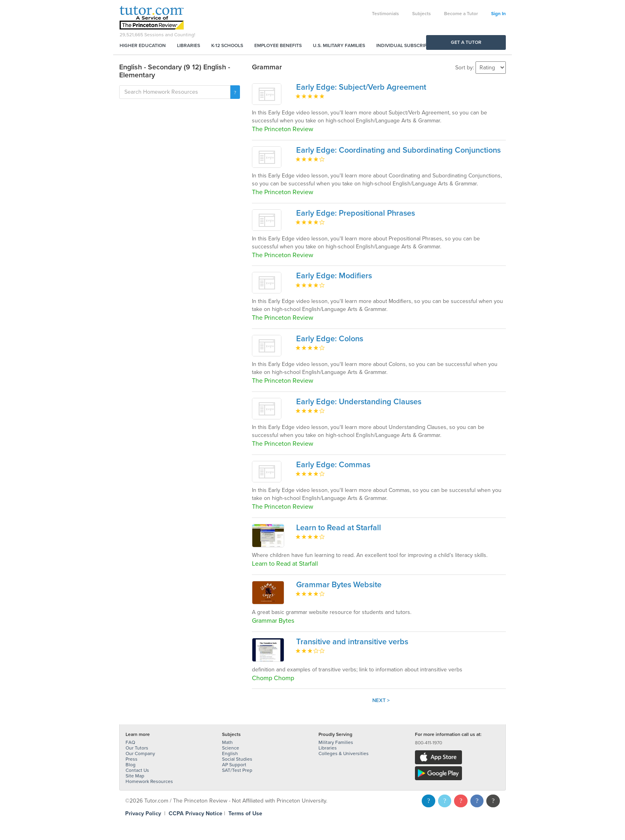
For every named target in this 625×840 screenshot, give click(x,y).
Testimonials (385, 13)
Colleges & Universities (343, 753)
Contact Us (137, 770)
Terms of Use (245, 813)
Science (230, 748)
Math (227, 742)
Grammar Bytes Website (338, 585)
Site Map (135, 776)
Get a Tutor (466, 42)
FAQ (130, 742)
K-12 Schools (227, 45)
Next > (381, 700)
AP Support (234, 764)
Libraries (188, 45)
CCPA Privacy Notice (195, 813)
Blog (131, 764)
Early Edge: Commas (333, 465)
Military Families (335, 742)
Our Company (140, 753)
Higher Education (143, 45)
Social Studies (237, 759)
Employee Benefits (278, 45)
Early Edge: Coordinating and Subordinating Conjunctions (398, 150)
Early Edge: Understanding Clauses (358, 402)
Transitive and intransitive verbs (352, 642)
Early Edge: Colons (329, 339)
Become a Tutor (461, 13)
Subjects (421, 13)
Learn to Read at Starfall (338, 528)
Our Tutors (137, 748)
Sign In (498, 13)
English (230, 753)
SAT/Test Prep (237, 770)
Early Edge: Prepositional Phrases (355, 213)
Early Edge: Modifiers (334, 276)
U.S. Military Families (339, 45)
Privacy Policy (143, 813)
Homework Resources (149, 781)
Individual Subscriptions (408, 45)
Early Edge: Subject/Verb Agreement (361, 87)
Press (132, 759)
